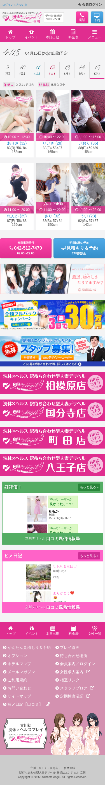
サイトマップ (19, 696)
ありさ (17, 143)
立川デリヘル (35, 538)
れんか (17, 216)
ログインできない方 (14, 4)
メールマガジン (21, 672)
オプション (17, 655)
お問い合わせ (19, 688)
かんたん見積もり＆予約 (29, 647)
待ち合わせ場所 (73, 655)
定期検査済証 (75, 696)
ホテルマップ (19, 663)
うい (88, 216)
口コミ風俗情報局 (63, 538)
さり (52, 216)
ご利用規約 (17, 680)
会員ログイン (90, 4)
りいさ (52, 143)
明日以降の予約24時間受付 (79, 248)
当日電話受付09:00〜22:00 (25, 248)
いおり (88, 143)
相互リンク (70, 680)
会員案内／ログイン (77, 663)
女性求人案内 (75, 672)
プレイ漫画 (70, 647)
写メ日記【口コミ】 (29, 704)
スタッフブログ (77, 688)
